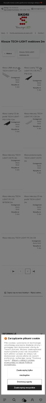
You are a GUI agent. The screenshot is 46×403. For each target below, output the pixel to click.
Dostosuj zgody (24, 381)
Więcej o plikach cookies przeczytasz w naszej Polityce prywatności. (19, 362)
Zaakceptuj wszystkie (24, 387)
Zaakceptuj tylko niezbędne (24, 373)
